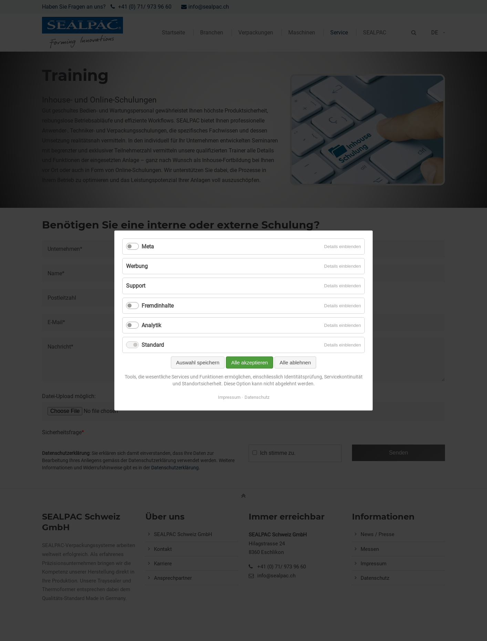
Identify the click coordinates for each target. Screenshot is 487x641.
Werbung (137, 266)
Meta (148, 246)
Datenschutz (257, 397)
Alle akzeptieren (249, 362)
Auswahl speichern (197, 362)
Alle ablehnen (295, 362)
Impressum (229, 397)
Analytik (151, 325)
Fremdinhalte (158, 305)
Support (135, 285)
